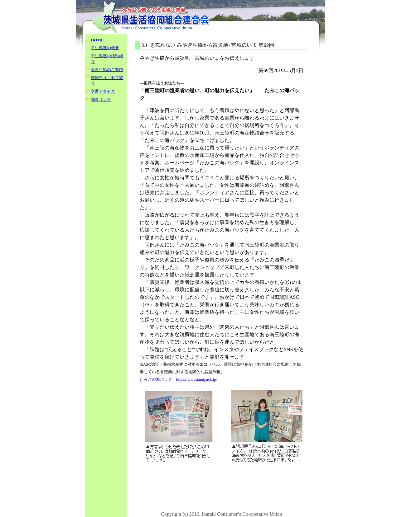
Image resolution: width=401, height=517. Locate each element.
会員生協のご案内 (107, 69)
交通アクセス (103, 91)
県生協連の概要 (105, 47)
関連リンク (101, 99)
